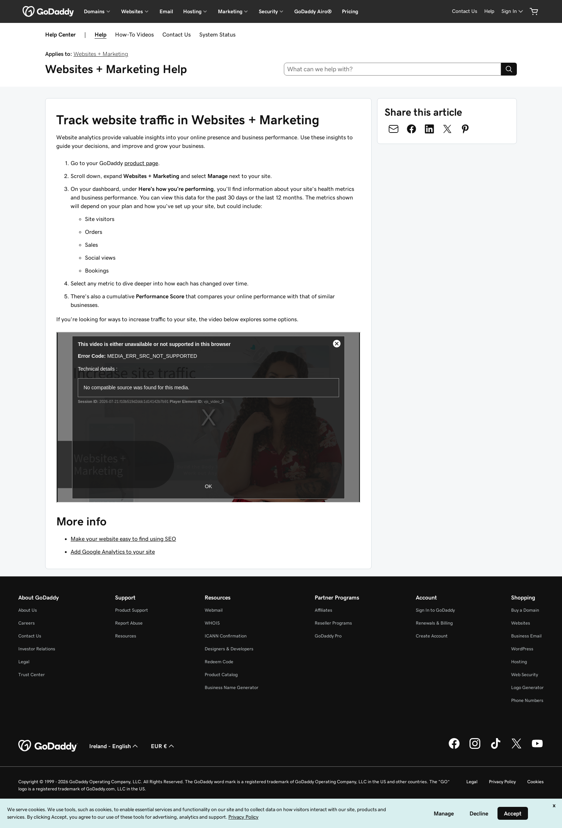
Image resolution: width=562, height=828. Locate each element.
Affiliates (323, 610)
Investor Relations (36, 648)
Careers (26, 623)
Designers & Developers (229, 648)
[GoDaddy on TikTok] (495, 748)
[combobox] (392, 69)
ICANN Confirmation (226, 636)
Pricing (350, 11)
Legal (23, 661)
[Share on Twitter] (447, 128)
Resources (125, 636)
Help (100, 34)
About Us (27, 610)
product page (141, 163)
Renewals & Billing (434, 623)
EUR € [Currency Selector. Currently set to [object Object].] (163, 746)
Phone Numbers (527, 700)
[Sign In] (513, 11)
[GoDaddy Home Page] (48, 746)
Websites (520, 623)
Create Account (432, 636)
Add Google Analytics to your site (113, 551)
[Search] (509, 69)
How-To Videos (134, 34)
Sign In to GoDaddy (435, 610)
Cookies (535, 781)
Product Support (131, 610)
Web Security (524, 674)
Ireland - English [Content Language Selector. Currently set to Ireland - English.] (114, 746)
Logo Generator (527, 687)
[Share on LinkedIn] (429, 128)
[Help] (489, 11)
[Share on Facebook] (411, 128)
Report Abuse (129, 623)
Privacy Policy (502, 781)
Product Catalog (221, 674)
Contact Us (176, 34)
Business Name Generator (231, 687)
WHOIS (212, 623)
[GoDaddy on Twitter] (516, 748)
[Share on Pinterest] (465, 128)
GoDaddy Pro (328, 636)
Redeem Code (219, 661)
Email (166, 11)
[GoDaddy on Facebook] (454, 748)
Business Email (526, 636)
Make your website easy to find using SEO (123, 538)
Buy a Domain (525, 610)
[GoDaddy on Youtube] (537, 748)
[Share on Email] (394, 128)
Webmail (214, 610)
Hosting (519, 661)
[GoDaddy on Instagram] (474, 748)
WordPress (522, 648)
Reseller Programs (333, 623)
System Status (217, 34)
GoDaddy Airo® (313, 11)
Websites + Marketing (100, 54)
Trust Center (31, 674)
